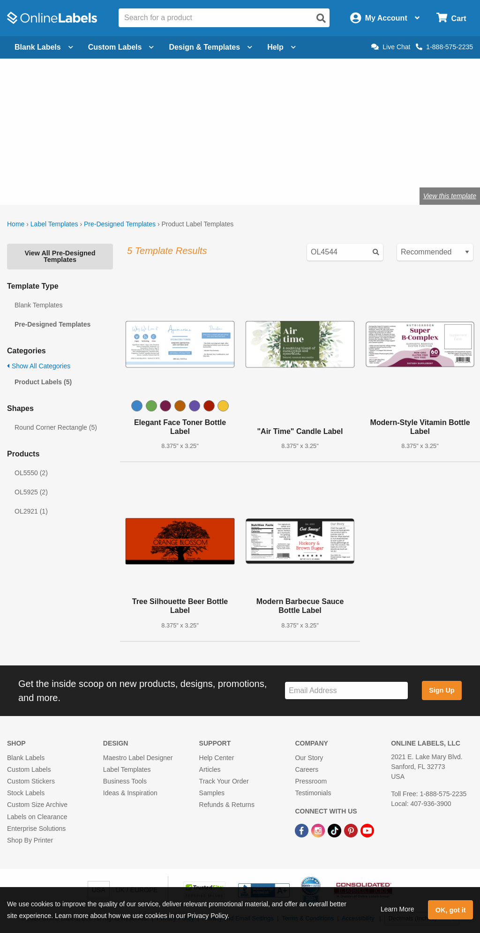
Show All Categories (38, 366)
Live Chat (390, 47)
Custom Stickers (31, 781)
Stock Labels (26, 793)
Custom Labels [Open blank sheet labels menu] (121, 47)
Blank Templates (38, 305)
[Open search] (321, 18)
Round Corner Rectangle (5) (56, 427)
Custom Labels (29, 769)
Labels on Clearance (37, 817)
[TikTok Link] (335, 830)
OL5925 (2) (31, 492)
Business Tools (125, 781)
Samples (212, 793)
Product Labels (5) (43, 382)
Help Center (216, 757)
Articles (210, 769)
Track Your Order (224, 781)
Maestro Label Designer (138, 757)
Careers (306, 769)
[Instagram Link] (319, 830)
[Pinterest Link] (352, 830)
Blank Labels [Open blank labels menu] (44, 47)
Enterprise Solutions (36, 828)
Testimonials (313, 793)
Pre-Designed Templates (120, 224)
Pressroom (311, 781)
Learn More (397, 909)
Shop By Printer (30, 840)
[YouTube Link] (367, 830)
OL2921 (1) (31, 511)
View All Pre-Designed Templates (59, 256)
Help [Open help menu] (281, 47)
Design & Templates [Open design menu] (210, 47)
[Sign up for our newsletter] (346, 690)
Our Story (309, 757)
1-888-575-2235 (444, 47)
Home (15, 224)
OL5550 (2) (31, 473)
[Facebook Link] (302, 830)
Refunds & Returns (227, 804)
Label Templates (54, 224)
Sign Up (441, 690)
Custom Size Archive (37, 804)
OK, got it (450, 910)
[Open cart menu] (451, 18)
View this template (449, 196)
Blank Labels (26, 757)
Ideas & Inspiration (130, 793)
